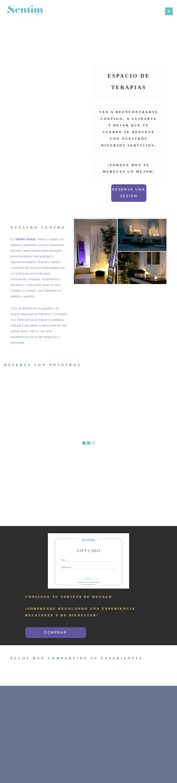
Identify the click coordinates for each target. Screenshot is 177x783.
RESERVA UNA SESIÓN (128, 193)
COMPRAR (55, 632)
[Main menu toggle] (169, 11)
